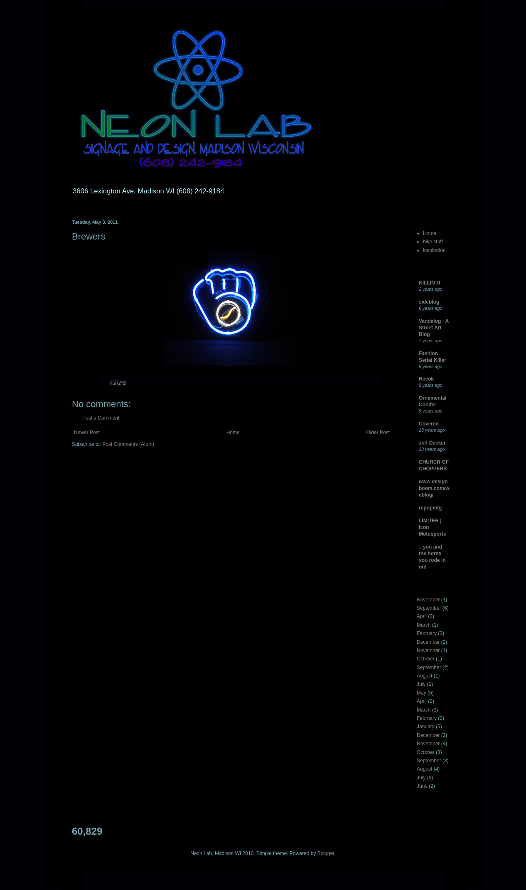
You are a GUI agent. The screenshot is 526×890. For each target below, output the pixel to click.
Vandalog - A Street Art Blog (434, 327)
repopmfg (430, 508)
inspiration (434, 250)
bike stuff (433, 242)
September (429, 608)
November (428, 600)
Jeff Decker (432, 443)
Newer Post (87, 432)
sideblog (429, 302)
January (426, 726)
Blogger (325, 853)
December (428, 642)
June (422, 786)
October (426, 659)
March (423, 625)
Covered (429, 424)
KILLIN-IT (430, 283)
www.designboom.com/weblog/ (434, 488)
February (427, 633)
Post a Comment (100, 418)
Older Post (378, 432)
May (421, 693)
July (421, 684)
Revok (426, 379)
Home (233, 432)
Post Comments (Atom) (128, 444)
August (424, 676)
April (422, 616)
